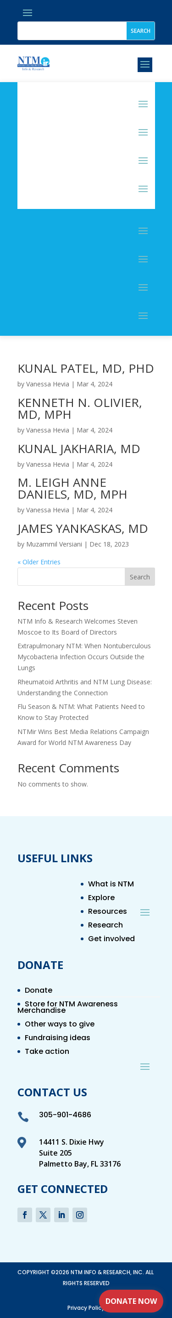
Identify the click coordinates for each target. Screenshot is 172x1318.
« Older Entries (39, 561)
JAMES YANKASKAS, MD (82, 528)
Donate (38, 991)
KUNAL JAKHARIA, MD (78, 448)
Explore (101, 899)
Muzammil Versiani (54, 544)
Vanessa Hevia (47, 384)
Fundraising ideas (57, 1039)
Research (105, 926)
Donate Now (131, 1301)
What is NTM (111, 885)
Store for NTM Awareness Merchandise (67, 1008)
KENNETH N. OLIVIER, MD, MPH (79, 408)
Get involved (111, 940)
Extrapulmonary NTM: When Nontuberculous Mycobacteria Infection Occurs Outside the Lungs (84, 656)
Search (140, 577)
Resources (107, 912)
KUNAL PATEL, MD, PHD (85, 368)
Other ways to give (59, 1025)
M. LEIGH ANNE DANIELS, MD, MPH (72, 488)
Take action (47, 1052)
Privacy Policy (86, 1308)
